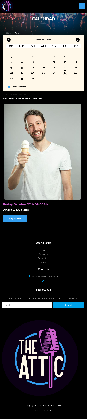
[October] (75, 51)
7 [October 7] (75, 56)
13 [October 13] (65, 62)
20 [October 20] (64, 67)
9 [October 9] (22, 62)
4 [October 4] (43, 56)
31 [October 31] (33, 78)
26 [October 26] (54, 72)
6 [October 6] (65, 56)
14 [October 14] (75, 62)
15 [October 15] (11, 68)
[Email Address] (27, 305)
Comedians (43, 258)
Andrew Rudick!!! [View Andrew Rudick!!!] (16, 210)
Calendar (43, 254)
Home (43, 250)
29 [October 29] (11, 78)
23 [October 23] (22, 72)
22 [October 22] (11, 72)
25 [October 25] (43, 72)
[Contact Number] (44, 280)
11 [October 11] (43, 62)
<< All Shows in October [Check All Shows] (14, 94)
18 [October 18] (43, 67)
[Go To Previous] (9, 39)
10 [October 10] (33, 62)
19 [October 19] (54, 67)
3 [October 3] (32, 56)
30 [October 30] (22, 79)
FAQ (43, 262)
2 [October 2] (22, 57)
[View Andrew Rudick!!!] (42, 152)
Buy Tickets (15, 218)
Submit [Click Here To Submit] (68, 305)
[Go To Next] (78, 39)
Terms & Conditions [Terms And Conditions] (43, 410)
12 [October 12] (54, 62)
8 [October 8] (11, 62)
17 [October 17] (33, 68)
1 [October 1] (11, 57)
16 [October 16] (22, 68)
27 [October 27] (65, 72)
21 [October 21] (75, 67)
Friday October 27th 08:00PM (25, 204)
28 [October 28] (75, 72)
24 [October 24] (32, 72)
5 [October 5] (54, 56)
